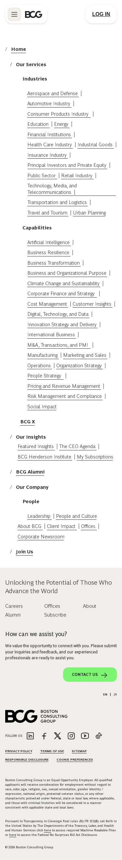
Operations (39, 365)
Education (37, 124)
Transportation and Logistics (57, 202)
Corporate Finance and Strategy (61, 293)
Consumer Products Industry (58, 114)
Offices (88, 526)
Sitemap (79, 751)
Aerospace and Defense (52, 93)
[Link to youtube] (85, 736)
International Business (51, 334)
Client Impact (61, 526)
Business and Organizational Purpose (66, 273)
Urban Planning (89, 212)
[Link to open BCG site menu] (14, 14)
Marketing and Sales (84, 355)
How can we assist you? (36, 634)
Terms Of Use (52, 751)
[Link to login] (101, 14)
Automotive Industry (48, 103)
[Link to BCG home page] (33, 14)
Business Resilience (48, 252)
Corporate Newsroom (41, 536)
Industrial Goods (95, 144)
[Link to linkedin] (30, 736)
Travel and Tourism (47, 212)
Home (18, 49)
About (89, 606)
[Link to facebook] (44, 736)
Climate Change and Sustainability (63, 283)
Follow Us (13, 735)
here (47, 830)
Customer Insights (92, 304)
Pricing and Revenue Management (63, 386)
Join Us (24, 551)
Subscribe (55, 615)
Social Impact (42, 406)
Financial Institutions (49, 134)
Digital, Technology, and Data (57, 314)
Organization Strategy (79, 365)
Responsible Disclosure (27, 759)
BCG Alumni (30, 471)
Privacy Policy (18, 751)
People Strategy (44, 375)
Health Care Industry (49, 144)
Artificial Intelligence (48, 242)
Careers (14, 606)
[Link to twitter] (57, 736)
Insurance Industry (47, 155)
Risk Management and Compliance (64, 396)
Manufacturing (42, 355)
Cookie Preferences (75, 759)
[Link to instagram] (71, 736)
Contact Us (90, 675)
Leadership (38, 516)
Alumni (12, 615)
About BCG (29, 526)
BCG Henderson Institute (44, 456)
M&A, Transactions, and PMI (58, 345)
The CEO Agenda (77, 446)
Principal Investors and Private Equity (66, 165)
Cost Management (47, 304)
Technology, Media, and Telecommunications (52, 189)
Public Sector (41, 175)
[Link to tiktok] (98, 736)
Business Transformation (53, 263)
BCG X (27, 421)
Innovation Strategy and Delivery (62, 324)
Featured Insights (36, 446)
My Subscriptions (95, 456)
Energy (61, 124)
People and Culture (76, 516)
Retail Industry (76, 175)
